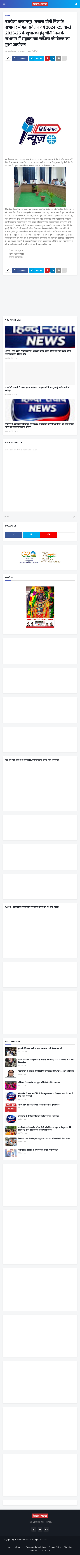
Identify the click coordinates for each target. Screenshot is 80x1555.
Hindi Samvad (25, 1539)
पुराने (74, 517)
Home (9, 1547)
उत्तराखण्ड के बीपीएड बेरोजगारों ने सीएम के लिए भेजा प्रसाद (38, 1116)
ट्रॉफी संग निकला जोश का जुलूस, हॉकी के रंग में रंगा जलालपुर (39, 1082)
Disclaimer (68, 1547)
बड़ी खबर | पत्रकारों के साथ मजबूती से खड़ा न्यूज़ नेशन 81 (38, 1150)
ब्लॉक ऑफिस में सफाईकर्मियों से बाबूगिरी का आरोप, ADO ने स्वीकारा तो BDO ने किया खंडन (46, 1061)
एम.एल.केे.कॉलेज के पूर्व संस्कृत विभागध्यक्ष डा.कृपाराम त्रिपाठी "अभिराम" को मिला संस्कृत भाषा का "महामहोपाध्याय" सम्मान (39, 425)
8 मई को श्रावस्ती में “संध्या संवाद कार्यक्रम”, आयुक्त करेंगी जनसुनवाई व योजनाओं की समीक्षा (37, 389)
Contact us (45, 1550)
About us (19, 1547)
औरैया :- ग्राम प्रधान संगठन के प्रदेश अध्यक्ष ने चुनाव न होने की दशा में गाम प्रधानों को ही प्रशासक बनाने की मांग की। (38, 352)
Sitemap (33, 1550)
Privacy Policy (55, 1547)
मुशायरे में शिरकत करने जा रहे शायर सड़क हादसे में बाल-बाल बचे (40, 1048)
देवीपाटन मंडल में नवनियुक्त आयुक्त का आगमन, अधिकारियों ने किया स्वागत (44, 1138)
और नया (6, 517)
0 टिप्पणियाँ (33, 51)
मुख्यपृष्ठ (7, 16)
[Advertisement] (40, 85)
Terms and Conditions (36, 1547)
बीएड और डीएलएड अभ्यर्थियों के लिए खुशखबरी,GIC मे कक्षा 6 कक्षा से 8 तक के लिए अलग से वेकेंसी (45, 1094)
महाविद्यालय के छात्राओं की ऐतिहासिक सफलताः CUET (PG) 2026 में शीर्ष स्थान (46, 1071)
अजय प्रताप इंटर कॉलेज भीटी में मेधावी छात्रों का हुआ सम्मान (38, 1105)
